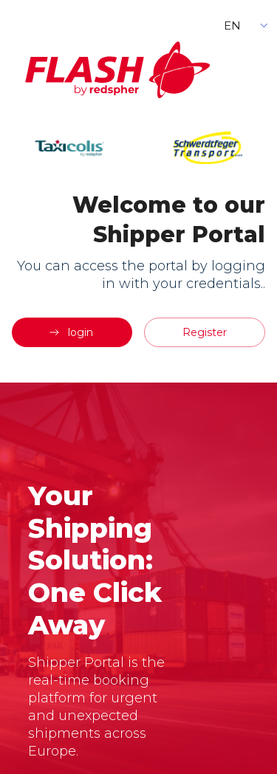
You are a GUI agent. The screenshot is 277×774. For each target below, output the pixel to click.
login (70, 332)
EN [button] (232, 25)
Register (204, 332)
